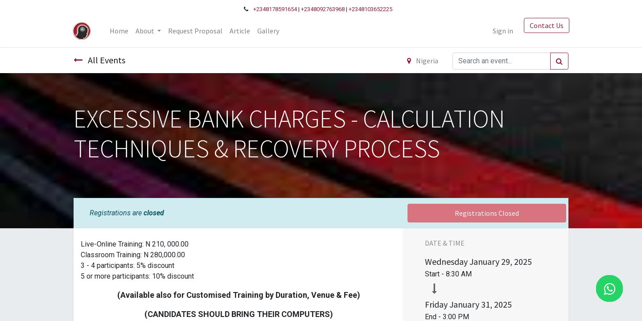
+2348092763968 (323, 9)
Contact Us (546, 25)
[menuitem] (120, 31)
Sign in (502, 30)
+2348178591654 (275, 9)
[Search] (559, 61)
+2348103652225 (370, 9)
